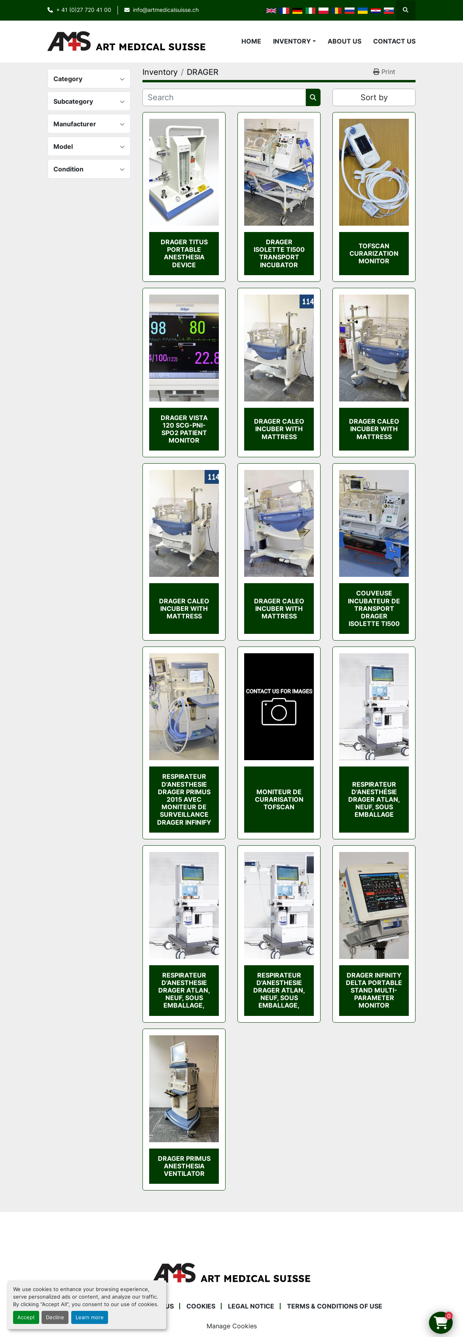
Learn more (90, 1317)
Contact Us (394, 41)
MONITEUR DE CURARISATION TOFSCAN (279, 799)
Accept (26, 1317)
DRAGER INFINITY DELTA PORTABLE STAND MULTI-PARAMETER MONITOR (374, 990)
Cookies (200, 1306)
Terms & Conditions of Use (334, 1306)
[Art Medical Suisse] (231, 1273)
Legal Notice (251, 1306)
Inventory (292, 41)
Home (251, 41)
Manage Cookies (232, 1326)
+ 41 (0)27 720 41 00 (83, 10)
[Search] (224, 97)
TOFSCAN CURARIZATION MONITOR (373, 253)
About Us (344, 41)
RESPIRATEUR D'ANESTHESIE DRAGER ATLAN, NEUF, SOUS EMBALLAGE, (184, 990)
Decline (55, 1317)
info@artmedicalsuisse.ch (166, 10)
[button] (294, 41)
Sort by (374, 97)
